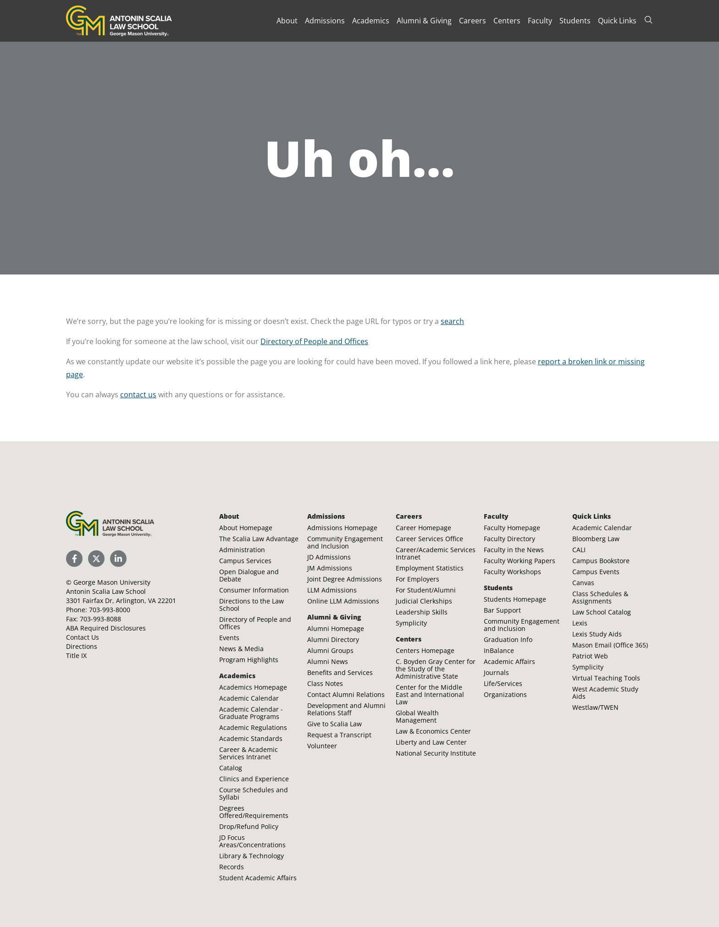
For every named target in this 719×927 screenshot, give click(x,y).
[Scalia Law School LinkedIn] (118, 558)
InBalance (499, 650)
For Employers (417, 579)
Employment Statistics (430, 568)
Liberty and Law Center (431, 742)
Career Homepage (423, 527)
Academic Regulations (253, 727)
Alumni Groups (330, 650)
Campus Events (595, 571)
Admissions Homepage (342, 527)
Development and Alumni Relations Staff (346, 709)
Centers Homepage (425, 650)
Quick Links (617, 21)
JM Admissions (329, 568)
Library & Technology (251, 855)
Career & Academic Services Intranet (248, 753)
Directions (81, 646)
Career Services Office (429, 538)
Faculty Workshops (512, 571)
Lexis (579, 623)
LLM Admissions (332, 590)
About (287, 21)
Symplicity (411, 623)
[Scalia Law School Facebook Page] (74, 558)
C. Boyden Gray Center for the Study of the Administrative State (436, 668)
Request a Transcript (339, 734)
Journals (496, 672)
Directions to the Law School (251, 605)
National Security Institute (436, 753)
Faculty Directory (509, 538)
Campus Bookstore (601, 560)
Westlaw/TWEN (595, 707)
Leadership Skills (422, 612)
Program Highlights (248, 659)
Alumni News (327, 661)
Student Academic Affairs (258, 877)
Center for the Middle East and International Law (430, 694)
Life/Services (503, 683)
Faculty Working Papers (519, 560)
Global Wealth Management (417, 716)
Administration (242, 549)
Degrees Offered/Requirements (253, 812)
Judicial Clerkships (424, 601)
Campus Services (245, 560)
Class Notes (325, 683)
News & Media (241, 648)
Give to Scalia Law (334, 723)
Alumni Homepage (335, 628)
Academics (370, 21)
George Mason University (111, 582)
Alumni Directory (333, 639)
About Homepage (245, 527)
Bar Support (502, 610)
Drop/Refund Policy (248, 826)
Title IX (76, 655)
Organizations (505, 694)
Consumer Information (254, 590)
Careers (472, 21)
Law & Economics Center (433, 731)
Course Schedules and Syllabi (253, 793)
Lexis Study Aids (597, 634)
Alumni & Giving (424, 21)
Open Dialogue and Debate (249, 575)
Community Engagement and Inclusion (345, 542)
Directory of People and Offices (314, 341)
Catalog (230, 767)
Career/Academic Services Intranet (436, 553)
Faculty (540, 21)
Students (575, 21)
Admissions (325, 21)
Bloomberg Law (595, 538)
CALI (579, 549)
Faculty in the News (514, 549)
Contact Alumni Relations (346, 694)
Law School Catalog (601, 612)
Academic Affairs (509, 661)
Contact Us (82, 637)
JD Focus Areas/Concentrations (252, 841)
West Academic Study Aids (605, 693)
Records (231, 866)
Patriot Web (590, 656)
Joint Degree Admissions (344, 579)
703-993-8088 (100, 618)
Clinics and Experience (254, 778)
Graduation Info (508, 639)
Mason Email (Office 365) (610, 645)
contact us (138, 394)
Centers (506, 21)
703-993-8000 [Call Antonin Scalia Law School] (109, 609)
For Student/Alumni (426, 590)
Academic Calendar (249, 698)
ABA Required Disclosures (106, 628)
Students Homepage (515, 599)
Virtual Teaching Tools (606, 678)
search (452, 321)
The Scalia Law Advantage (259, 538)
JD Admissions (329, 557)
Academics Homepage (253, 687)
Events (229, 637)
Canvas (583, 582)
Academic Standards (250, 738)
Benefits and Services (340, 672)
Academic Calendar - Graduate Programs (251, 713)
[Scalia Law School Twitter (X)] (96, 558)
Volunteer (322, 745)
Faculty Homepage (512, 527)
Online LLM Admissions (343, 601)
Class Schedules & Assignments (600, 597)
